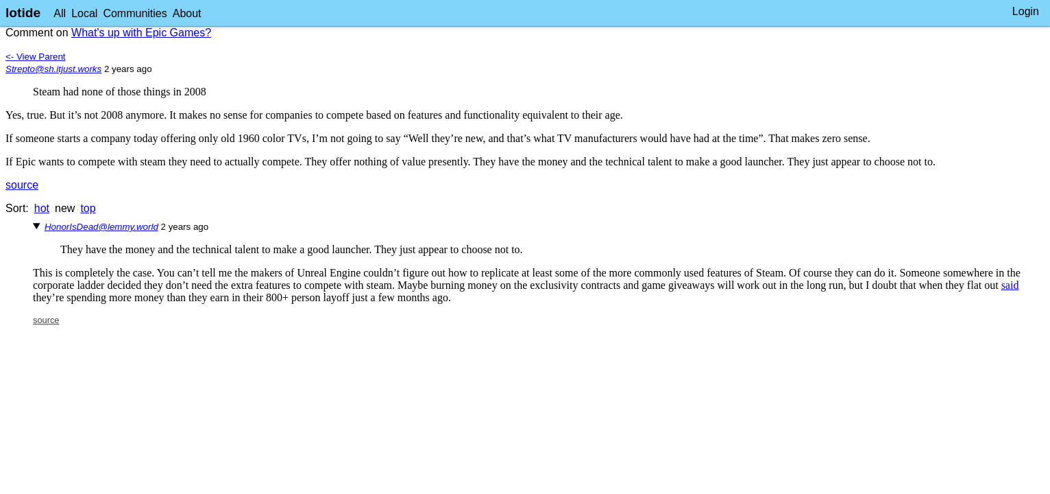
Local (84, 13)
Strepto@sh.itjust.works (53, 69)
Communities (135, 13)
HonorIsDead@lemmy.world (101, 227)
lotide (22, 12)
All (59, 13)
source (21, 185)
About (187, 13)
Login (1025, 11)
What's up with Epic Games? (141, 32)
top (87, 208)
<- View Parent (35, 56)
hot (41, 208)
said (1010, 285)
